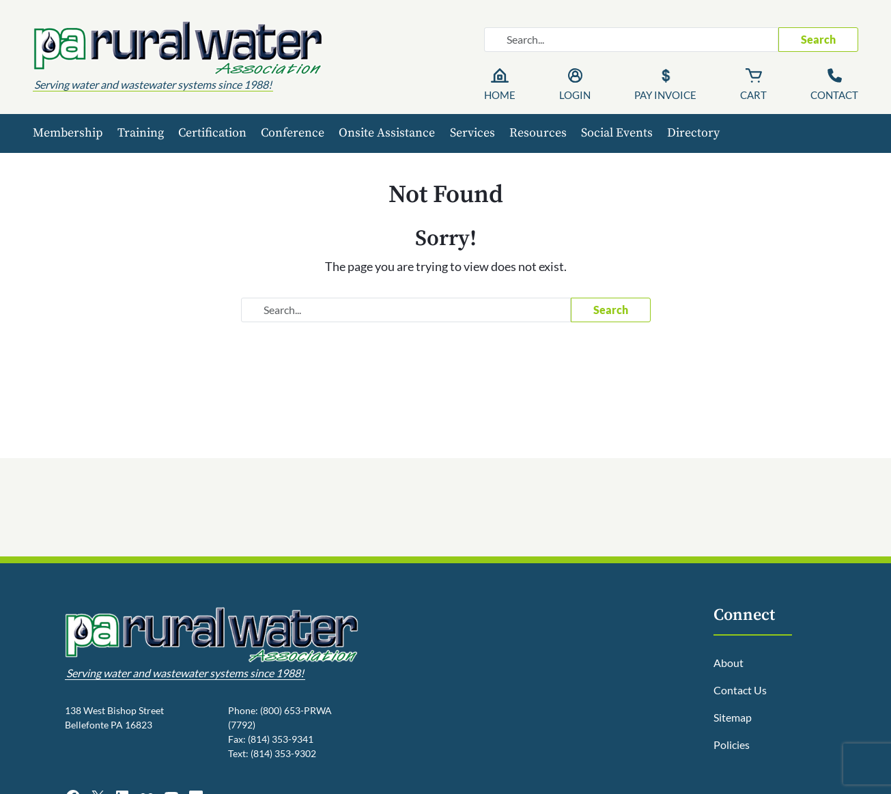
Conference (292, 133)
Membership (68, 133)
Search (818, 39)
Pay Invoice (665, 95)
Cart (753, 95)
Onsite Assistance (387, 133)
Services (472, 133)
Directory (693, 133)
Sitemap (732, 717)
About (728, 662)
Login (575, 95)
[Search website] (631, 39)
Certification (212, 133)
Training (140, 133)
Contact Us (740, 689)
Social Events (617, 133)
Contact (834, 95)
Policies (731, 744)
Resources (538, 133)
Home (499, 95)
